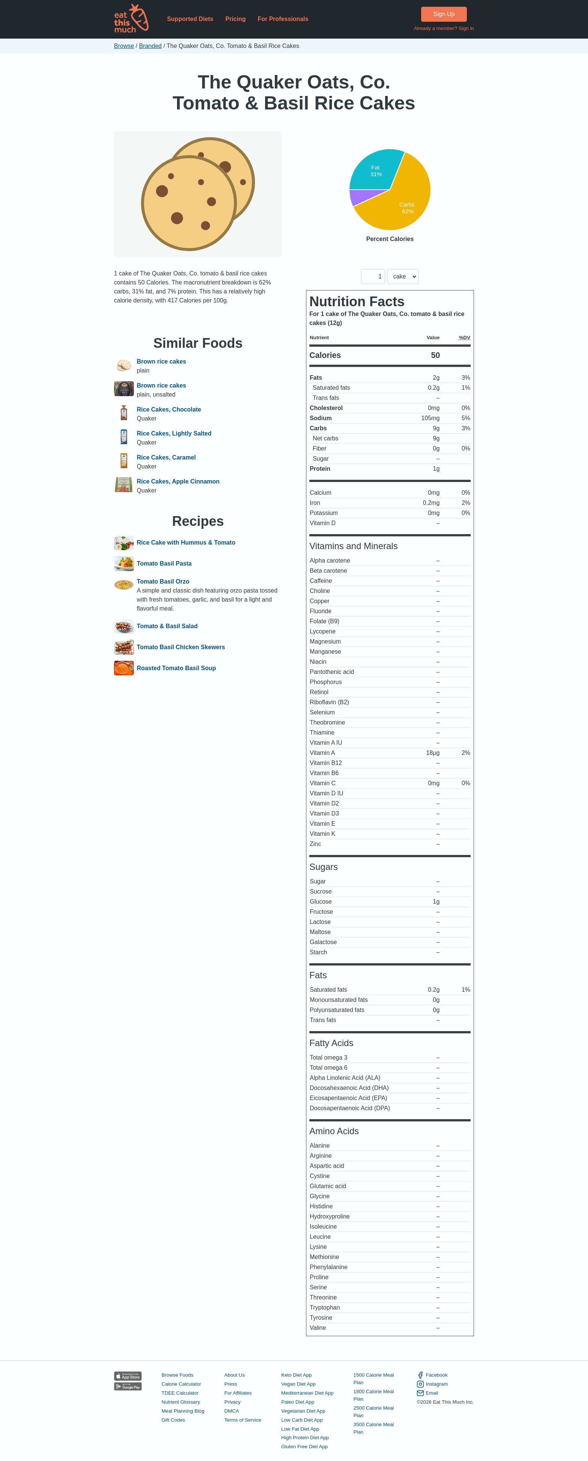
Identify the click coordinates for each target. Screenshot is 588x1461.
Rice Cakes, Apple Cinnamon (178, 481)
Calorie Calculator (181, 1384)
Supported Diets (190, 19)
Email (427, 1393)
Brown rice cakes (161, 361)
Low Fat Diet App (300, 1429)
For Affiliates (238, 1393)
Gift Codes (173, 1420)
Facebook (432, 1375)
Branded (150, 46)
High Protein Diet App (305, 1437)
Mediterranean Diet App (307, 1393)
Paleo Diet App (297, 1402)
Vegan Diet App (298, 1384)
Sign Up (444, 14)
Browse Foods (178, 1375)
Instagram (432, 1384)
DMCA (231, 1411)
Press (230, 1384)
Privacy (232, 1402)
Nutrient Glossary (181, 1402)
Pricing (235, 19)
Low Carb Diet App (302, 1420)
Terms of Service (242, 1420)
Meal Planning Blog (183, 1411)
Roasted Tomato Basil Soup (176, 668)
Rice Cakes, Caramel (166, 457)
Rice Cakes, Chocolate (169, 409)
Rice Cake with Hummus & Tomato (186, 543)
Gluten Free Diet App (304, 1446)
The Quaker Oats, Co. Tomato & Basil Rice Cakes (293, 92)
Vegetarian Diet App (303, 1411)
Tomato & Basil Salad (167, 626)
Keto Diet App (296, 1375)
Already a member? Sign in (444, 28)
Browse (124, 46)
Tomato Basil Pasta (164, 563)
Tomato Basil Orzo (163, 581)
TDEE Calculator (180, 1393)
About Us (234, 1375)
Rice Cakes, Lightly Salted (174, 433)
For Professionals (283, 19)
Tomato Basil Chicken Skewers (181, 647)
